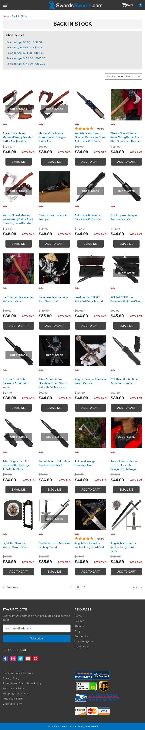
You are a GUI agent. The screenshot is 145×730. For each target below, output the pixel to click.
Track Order (82, 646)
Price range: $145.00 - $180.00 (25, 63)
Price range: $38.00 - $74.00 (24, 47)
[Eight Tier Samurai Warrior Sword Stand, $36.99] (18, 514)
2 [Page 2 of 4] (71, 587)
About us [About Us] (80, 626)
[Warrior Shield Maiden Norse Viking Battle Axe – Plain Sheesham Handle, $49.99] (126, 104)
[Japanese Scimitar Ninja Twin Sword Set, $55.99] (54, 268)
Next (137, 587)
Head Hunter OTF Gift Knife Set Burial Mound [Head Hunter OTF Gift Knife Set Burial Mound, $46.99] (89, 299)
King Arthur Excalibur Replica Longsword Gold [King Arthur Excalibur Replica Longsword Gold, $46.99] (89, 545)
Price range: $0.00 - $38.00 (24, 42)
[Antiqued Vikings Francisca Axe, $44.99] (90, 432)
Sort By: (111, 76)
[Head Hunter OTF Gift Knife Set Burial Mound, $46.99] (90, 268)
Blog (77, 631)
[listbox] (129, 76)
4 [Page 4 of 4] (84, 587)
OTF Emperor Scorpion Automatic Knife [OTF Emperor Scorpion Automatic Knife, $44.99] (124, 217)
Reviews (79, 621)
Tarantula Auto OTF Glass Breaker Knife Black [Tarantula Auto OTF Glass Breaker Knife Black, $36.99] (54, 463)
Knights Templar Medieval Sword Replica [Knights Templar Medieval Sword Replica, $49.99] (90, 381)
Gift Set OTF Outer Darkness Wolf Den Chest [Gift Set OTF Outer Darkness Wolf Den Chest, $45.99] (126, 299)
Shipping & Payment (15, 693)
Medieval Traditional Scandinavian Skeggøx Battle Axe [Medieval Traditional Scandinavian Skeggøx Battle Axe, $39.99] (52, 137)
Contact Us (82, 636)
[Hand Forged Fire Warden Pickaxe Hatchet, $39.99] (18, 268)
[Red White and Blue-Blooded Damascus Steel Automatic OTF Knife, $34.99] (90, 104)
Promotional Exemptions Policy (22, 683)
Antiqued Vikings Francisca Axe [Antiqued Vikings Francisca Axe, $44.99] (85, 463)
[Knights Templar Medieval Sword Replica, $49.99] (90, 350)
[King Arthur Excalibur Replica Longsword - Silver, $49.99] (126, 514)
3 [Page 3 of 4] (78, 587)
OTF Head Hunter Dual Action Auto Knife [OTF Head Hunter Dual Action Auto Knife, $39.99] (124, 381)
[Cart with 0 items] (132, 5)
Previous (10, 587)
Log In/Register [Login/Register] (84, 641)
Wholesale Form (13, 698)
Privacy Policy (11, 678)
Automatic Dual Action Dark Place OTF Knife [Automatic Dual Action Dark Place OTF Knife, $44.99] (88, 217)
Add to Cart (90, 161)
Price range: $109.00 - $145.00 (25, 58)
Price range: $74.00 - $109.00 (25, 53)
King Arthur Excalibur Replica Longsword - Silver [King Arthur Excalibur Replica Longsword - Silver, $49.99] (123, 547)
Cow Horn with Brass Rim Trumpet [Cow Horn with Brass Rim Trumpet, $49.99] (54, 217)
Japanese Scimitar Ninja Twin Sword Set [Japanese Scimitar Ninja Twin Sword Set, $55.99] (54, 299)
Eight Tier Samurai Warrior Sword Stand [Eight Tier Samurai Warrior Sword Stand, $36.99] (15, 545)
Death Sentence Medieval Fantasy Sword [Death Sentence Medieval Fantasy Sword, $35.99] (54, 545)
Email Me (18, 161)
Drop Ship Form (12, 703)
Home (78, 615)
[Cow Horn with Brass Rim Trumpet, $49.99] (54, 186)
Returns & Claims (14, 688)
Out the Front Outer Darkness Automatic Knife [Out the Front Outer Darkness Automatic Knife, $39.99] (15, 383)
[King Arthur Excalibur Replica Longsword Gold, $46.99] (90, 514)
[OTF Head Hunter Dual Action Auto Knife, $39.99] (126, 350)
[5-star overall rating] (90, 129)
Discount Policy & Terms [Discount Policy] (18, 673)
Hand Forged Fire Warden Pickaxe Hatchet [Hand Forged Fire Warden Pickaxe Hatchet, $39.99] (18, 299)
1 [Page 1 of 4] (65, 587)
